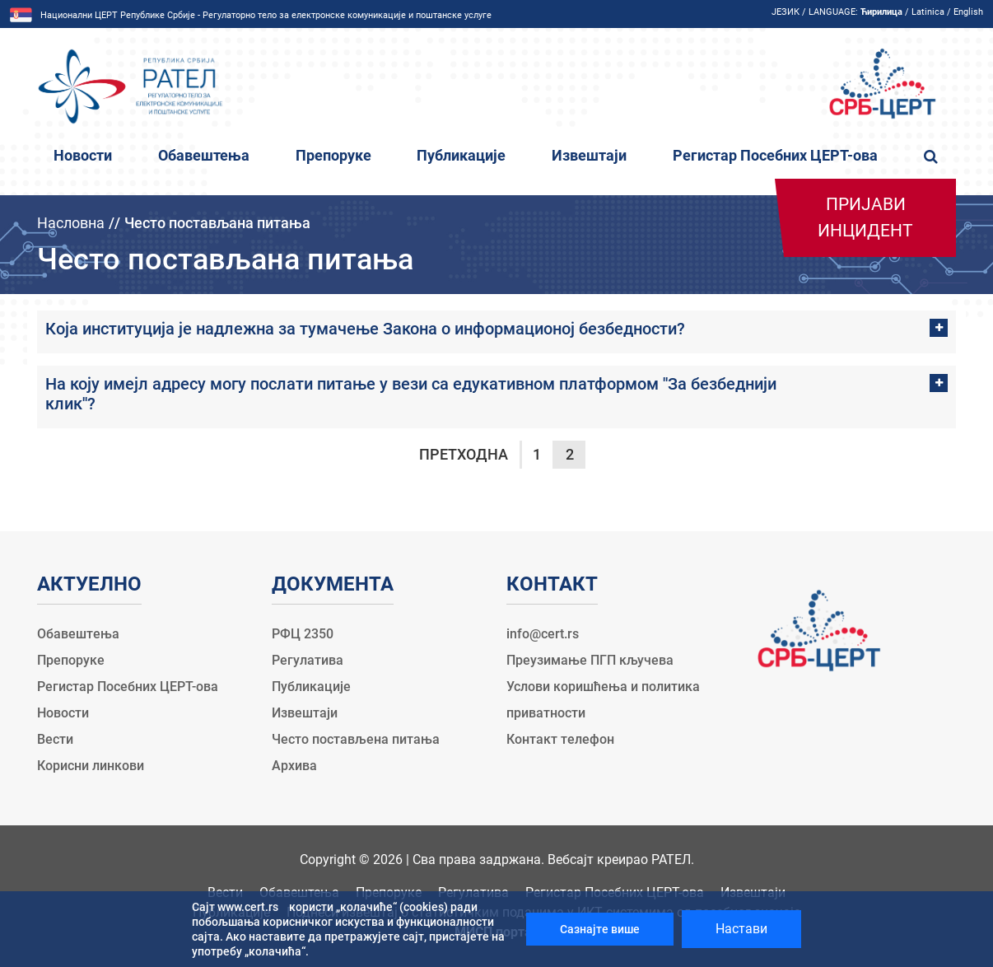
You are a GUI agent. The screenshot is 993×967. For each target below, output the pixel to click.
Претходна (463, 454)
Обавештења (203, 155)
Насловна (71, 222)
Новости (83, 155)
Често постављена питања (356, 739)
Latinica (927, 12)
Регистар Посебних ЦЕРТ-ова (775, 155)
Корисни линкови (90, 765)
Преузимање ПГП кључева (590, 660)
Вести (55, 739)
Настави (741, 929)
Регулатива (307, 660)
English (968, 12)
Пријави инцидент (865, 217)
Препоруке (333, 155)
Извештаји (589, 155)
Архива (294, 765)
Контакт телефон (560, 739)
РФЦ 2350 (302, 634)
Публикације (461, 155)
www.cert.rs (247, 906)
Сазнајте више (600, 929)
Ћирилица (881, 12)
